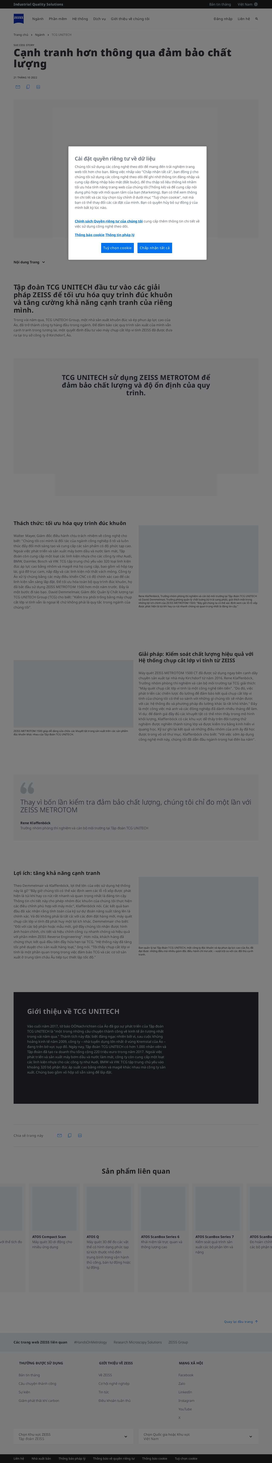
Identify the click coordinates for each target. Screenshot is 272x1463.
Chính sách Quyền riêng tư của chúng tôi (109, 221)
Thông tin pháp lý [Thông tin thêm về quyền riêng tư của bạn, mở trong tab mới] (120, 234)
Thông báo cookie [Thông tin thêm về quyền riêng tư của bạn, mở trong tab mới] (90, 234)
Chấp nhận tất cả (155, 247)
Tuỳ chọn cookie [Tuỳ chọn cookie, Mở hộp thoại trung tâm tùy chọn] (117, 247)
